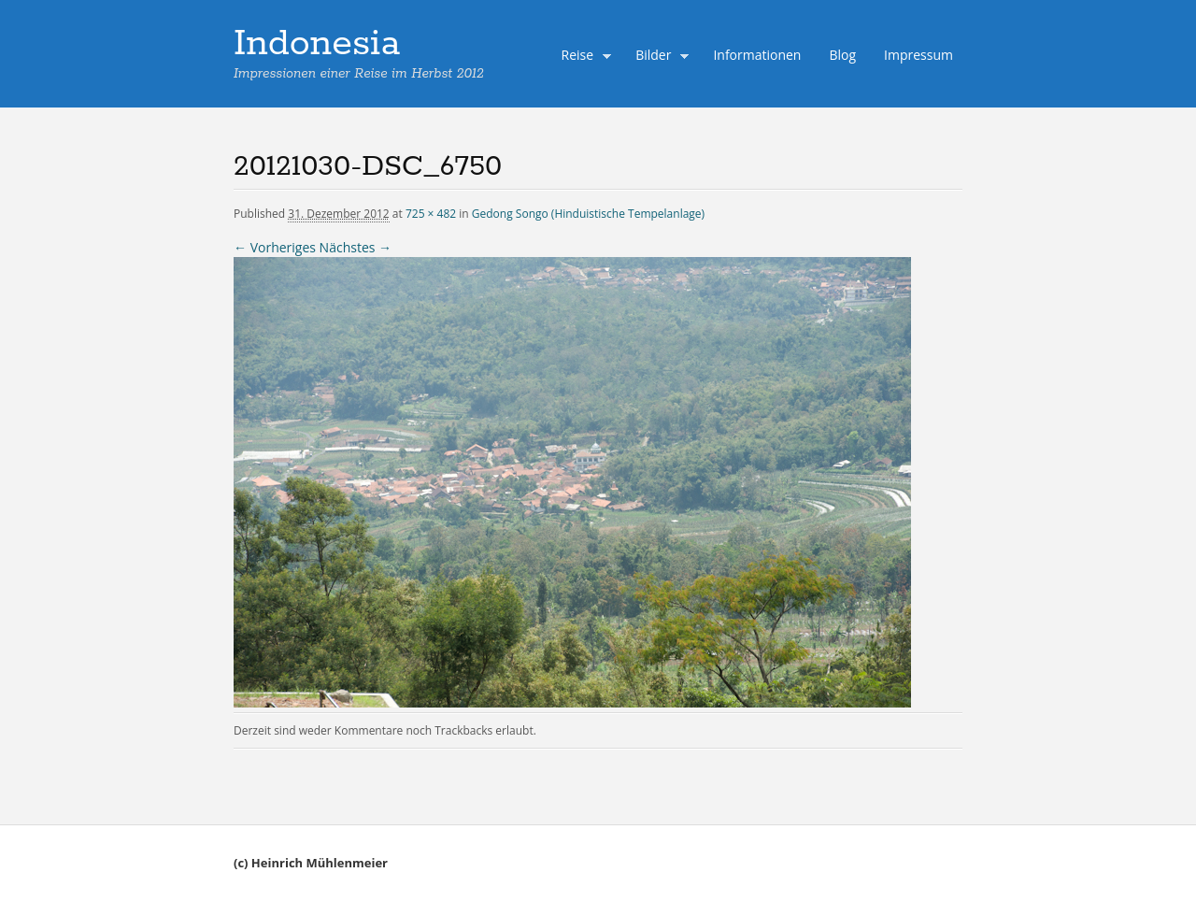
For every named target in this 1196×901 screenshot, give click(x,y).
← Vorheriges (275, 247)
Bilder (658, 57)
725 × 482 (431, 214)
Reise (582, 57)
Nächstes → (356, 247)
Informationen (757, 55)
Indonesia (317, 44)
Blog (842, 55)
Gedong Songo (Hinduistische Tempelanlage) (588, 214)
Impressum (918, 55)
